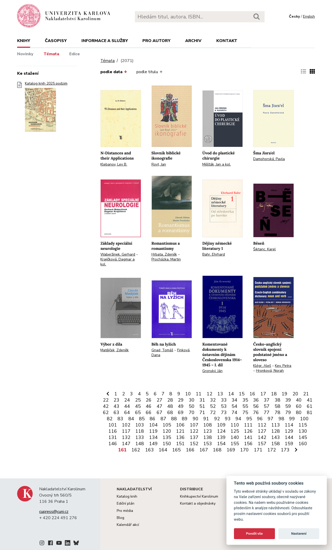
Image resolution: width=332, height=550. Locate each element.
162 (136, 450)
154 (221, 444)
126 (248, 431)
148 (139, 444)
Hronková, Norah (270, 370)
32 (213, 400)
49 (181, 406)
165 (176, 450)
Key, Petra (283, 365)
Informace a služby (104, 41)
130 (303, 431)
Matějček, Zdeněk (114, 350)
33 (224, 400)
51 (202, 406)
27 (159, 400)
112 (262, 425)
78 (277, 412)
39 (288, 400)
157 (262, 444)
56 (256, 406)
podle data (113, 72)
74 (234, 412)
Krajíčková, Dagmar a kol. (117, 262)
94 (238, 419)
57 (266, 406)
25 (138, 400)
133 (139, 437)
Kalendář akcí (128, 524)
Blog (120, 517)
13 (220, 394)
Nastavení (299, 533)
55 (245, 406)
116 (112, 431)
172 (271, 450)
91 (206, 419)
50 (192, 406)
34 (234, 400)
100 (304, 419)
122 (194, 431)
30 (192, 400)
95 (249, 419)
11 (199, 394)
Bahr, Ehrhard (213, 254)
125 (235, 431)
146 (112, 444)
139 (221, 437)
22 (106, 400)
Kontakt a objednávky (198, 503)
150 (167, 444)
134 (153, 437)
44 (127, 406)
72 (213, 412)
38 (277, 400)
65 (138, 412)
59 (288, 406)
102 (126, 425)
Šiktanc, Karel (264, 249)
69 (181, 412)
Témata (51, 54)
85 (142, 419)
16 (252, 394)
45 (138, 406)
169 (231, 450)
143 (275, 437)
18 (274, 394)
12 (209, 394)
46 (148, 406)
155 (235, 444)
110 (235, 425)
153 (207, 444)
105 (167, 425)
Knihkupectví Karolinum (199, 496)
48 (170, 406)
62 (106, 412)
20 (295, 394)
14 (231, 394)
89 (185, 419)
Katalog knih (127, 496)
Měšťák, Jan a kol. (216, 164)
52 (213, 406)
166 (190, 450)
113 (275, 425)
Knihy (23, 41)
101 (112, 425)
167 (203, 450)
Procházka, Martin (166, 259)
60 (299, 406)
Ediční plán (125, 503)
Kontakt (226, 41)
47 (159, 406)
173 (285, 450)
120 (167, 431)
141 (248, 437)
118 (139, 431)
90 (195, 419)
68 (170, 412)
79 (288, 412)
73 (224, 412)
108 (207, 425)
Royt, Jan (158, 164)
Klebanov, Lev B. (113, 164)
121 (180, 431)
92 (217, 419)
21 (306, 394)
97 (270, 419)
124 (221, 431)
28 (170, 400)
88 (174, 419)
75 (245, 412)
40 (299, 400)
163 (149, 450)
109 (221, 425)
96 (260, 419)
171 (258, 450)
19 (284, 394)
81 (310, 412)
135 (167, 437)
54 (234, 406)
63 (116, 412)
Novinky (25, 54)
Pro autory (156, 41)
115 (303, 425)
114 (289, 425)
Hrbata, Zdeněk (164, 254)
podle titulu (149, 72)
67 (159, 412)
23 (116, 400)
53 (224, 406)
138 (207, 437)
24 (127, 400)
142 (262, 437)
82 (110, 419)
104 (153, 425)
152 (194, 444)
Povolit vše (254, 533)
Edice (74, 54)
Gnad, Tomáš (162, 350)
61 (310, 406)
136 (180, 437)
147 (126, 444)
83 (120, 419)
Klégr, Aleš (262, 365)
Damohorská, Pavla (269, 158)
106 (180, 425)
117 (126, 431)
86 (152, 419)
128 (275, 431)
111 (248, 425)
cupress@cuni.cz (53, 511)
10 (188, 394)
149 (153, 444)
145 (303, 437)
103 (139, 425)
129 (289, 431)
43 (116, 406)
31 (202, 400)
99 (292, 419)
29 (181, 400)
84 (131, 419)
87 (163, 419)
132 (126, 437)
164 (163, 450)
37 (266, 400)
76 (256, 412)
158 (275, 444)
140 (235, 437)
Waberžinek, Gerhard (117, 254)
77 (266, 412)
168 (217, 450)
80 (299, 412)
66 (148, 412)
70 (192, 412)
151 (180, 444)
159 (289, 444)
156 (248, 444)
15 (242, 394)
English (309, 16)
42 (106, 406)
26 (148, 400)
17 (263, 394)
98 (281, 419)
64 (127, 412)
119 (153, 431)
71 (202, 412)
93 (228, 419)
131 (112, 437)
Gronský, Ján (212, 370)
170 (244, 450)
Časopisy (56, 41)
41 (310, 400)
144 (289, 437)
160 (303, 444)
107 (194, 425)
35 (245, 400)
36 (256, 400)
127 (262, 431)
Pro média (125, 510)
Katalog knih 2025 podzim (46, 108)
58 (277, 406)
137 (194, 437)
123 (207, 431)
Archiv (193, 41)
